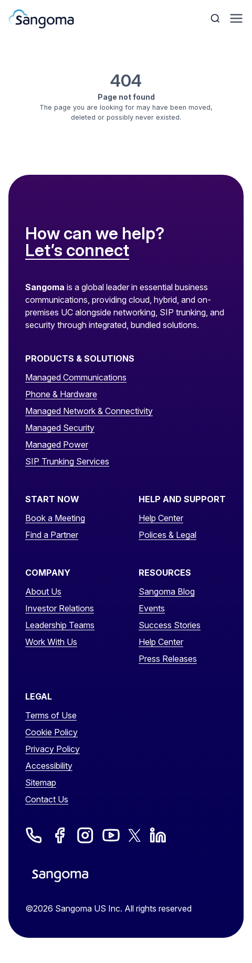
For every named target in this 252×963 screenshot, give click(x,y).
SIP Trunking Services (67, 461)
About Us (43, 591)
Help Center (161, 518)
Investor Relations (59, 608)
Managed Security (59, 427)
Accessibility (48, 765)
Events (152, 608)
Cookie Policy (51, 732)
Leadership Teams (59, 625)
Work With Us (51, 642)
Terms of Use (51, 715)
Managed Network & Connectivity (89, 411)
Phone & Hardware (61, 394)
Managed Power (56, 444)
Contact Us (46, 799)
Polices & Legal (167, 535)
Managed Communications (76, 377)
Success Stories (170, 625)
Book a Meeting (55, 518)
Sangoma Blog (167, 591)
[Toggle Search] (216, 18)
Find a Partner (51, 535)
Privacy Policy (52, 749)
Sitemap (40, 782)
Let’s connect (77, 251)
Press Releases (168, 658)
